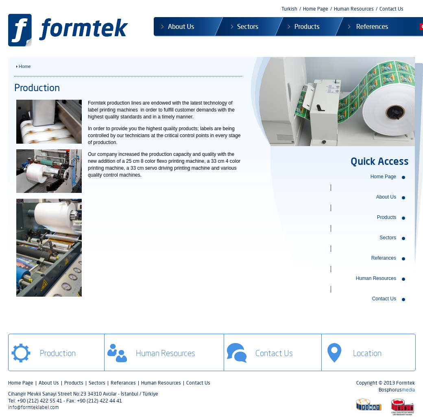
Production (58, 353)
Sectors (245, 27)
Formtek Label (70, 30)
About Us (184, 27)
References (365, 27)
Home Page (315, 9)
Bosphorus (397, 390)
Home (25, 66)
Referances (383, 258)
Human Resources (354, 9)
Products (305, 27)
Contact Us (391, 9)
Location (367, 353)
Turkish (289, 9)
